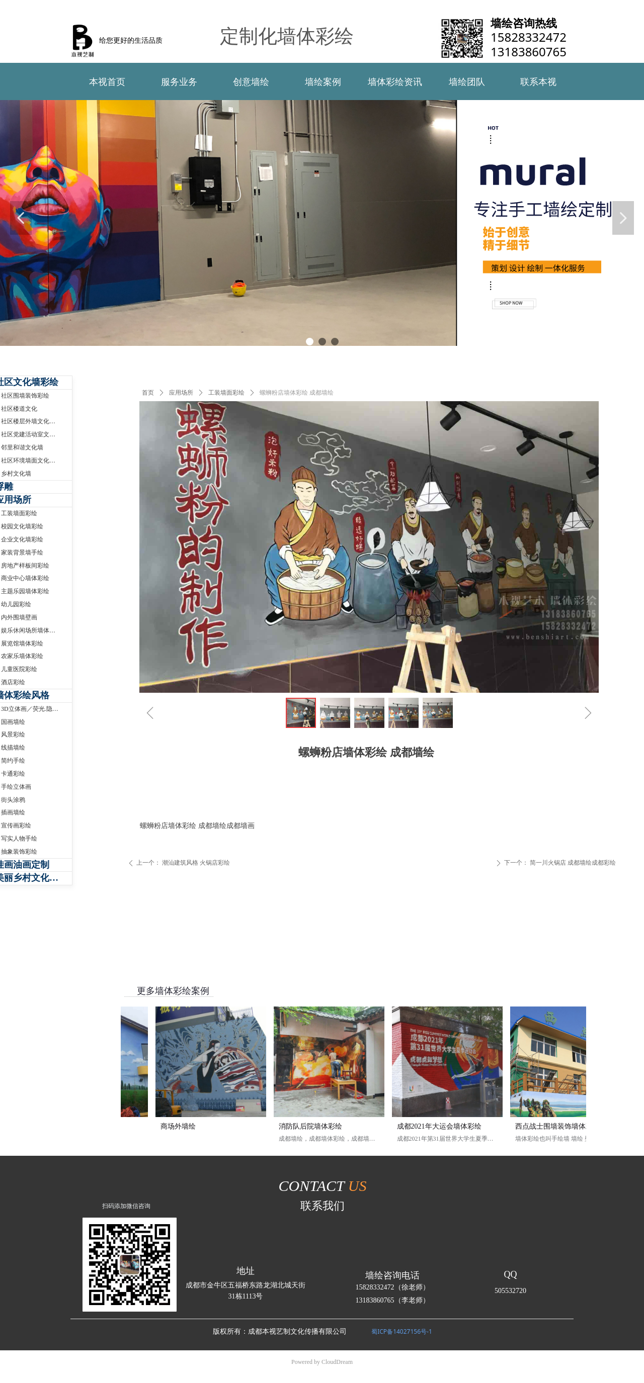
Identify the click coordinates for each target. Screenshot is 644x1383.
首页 (148, 392)
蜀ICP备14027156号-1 (401, 1331)
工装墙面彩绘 (226, 392)
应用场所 (181, 392)
